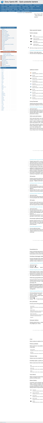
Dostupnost (4, 64)
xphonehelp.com (4, 422)
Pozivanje (37, 6)
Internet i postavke (4, 6)
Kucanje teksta (32, 6)
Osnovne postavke (25, 6)
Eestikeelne (3, 78)
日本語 (2, 89)
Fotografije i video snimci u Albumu (6, 9)
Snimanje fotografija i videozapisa (9, 50)
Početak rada (4, 30)
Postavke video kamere (7, 54)
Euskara (3, 79)
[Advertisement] (25, 20)
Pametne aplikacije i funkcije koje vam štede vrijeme (32, 9)
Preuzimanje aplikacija (5, 35)
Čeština (2, 73)
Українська (3, 107)
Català (2, 72)
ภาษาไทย (3, 104)
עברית (2, 83)
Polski (2, 96)
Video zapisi (16, 9)
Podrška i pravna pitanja (6, 65)
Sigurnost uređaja (5, 31)
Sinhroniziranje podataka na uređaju (15, 6)
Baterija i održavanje (5, 34)
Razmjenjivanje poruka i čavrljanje (8, 44)
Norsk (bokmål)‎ (3, 95)
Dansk (2, 74)
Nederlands (3, 94)
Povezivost (21, 9)
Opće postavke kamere (7, 51)
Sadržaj (3, 29)
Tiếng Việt (3, 108)
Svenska (3, 103)
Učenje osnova (4, 32)
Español (3, 77)
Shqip (2, 101)
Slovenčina (3, 99)
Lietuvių (2, 91)
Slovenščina (3, 100)
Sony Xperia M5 (2, 1)
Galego (2, 82)
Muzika (3, 46)
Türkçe (2, 106)
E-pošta (3, 45)
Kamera (24, 12)
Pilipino (2, 105)
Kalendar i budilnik (5, 63)
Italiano (2, 88)
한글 (2, 90)
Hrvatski (3, 85)
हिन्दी (2, 84)
